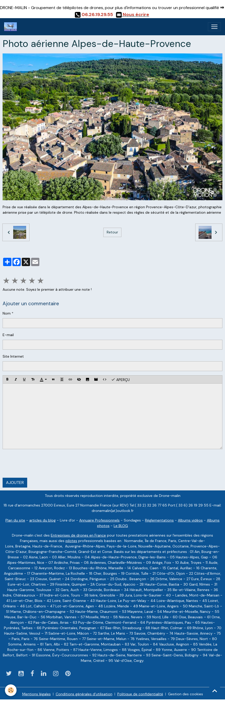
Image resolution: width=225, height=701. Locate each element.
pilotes (71, 540)
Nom (7, 313)
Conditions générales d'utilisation (84, 694)
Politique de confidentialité (140, 694)
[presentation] (42, 463)
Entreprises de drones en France (78, 535)
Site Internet (13, 356)
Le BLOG (121, 525)
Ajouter (15, 482)
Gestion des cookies (185, 694)
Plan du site (15, 520)
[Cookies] (11, 690)
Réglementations (159, 520)
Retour (112, 232)
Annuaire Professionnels (99, 520)
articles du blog (42, 520)
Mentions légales (36, 694)
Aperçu (120, 379)
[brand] (11, 26)
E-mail (8, 334)
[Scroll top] (214, 690)
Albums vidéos (190, 520)
